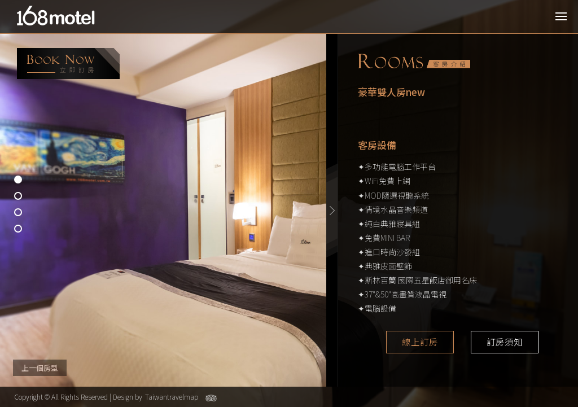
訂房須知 (505, 342)
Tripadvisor (211, 398)
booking (68, 63)
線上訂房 (420, 342)
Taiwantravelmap (171, 396)
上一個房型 (39, 367)
